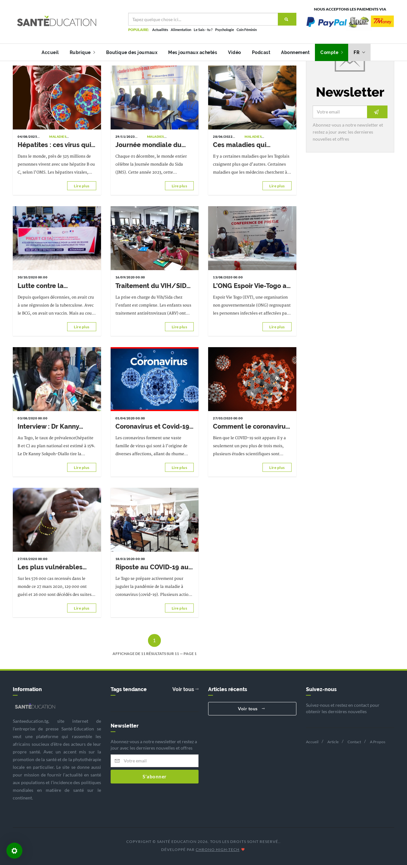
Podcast (261, 52)
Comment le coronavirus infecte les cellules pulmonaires (251, 427)
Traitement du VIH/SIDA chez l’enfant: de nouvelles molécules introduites (152, 286)
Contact (354, 741)
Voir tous (185, 689)
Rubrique (82, 52)
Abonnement (295, 52)
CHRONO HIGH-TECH (217, 849)
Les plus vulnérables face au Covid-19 (50, 567)
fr (359, 52)
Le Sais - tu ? (203, 29)
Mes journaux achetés (192, 52)
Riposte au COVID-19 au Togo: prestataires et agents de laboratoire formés (152, 567)
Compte (331, 52)
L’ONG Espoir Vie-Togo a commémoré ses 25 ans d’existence (249, 286)
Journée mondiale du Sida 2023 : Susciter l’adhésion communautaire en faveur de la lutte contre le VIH (153, 145)
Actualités (160, 29)
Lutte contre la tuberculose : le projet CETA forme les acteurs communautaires (54, 286)
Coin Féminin (247, 29)
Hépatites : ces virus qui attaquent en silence (54, 145)
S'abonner (155, 776)
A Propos (377, 741)
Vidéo (234, 52)
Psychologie (224, 29)
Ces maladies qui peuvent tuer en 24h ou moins (249, 145)
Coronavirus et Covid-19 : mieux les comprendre (153, 427)
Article (333, 741)
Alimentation (181, 29)
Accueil (50, 52)
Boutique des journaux (132, 52)
